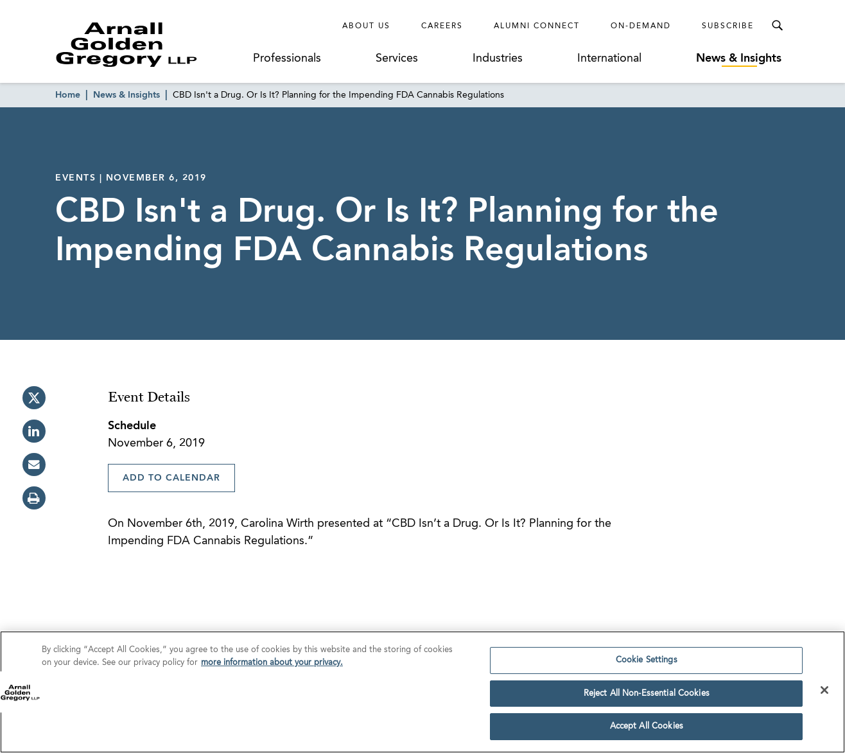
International (609, 58)
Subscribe (728, 26)
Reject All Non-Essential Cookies (647, 694)
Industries (498, 58)
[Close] (824, 691)
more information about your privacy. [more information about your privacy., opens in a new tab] (272, 663)
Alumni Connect (537, 26)
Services (397, 58)
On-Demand (641, 26)
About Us (366, 26)
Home (67, 95)
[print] (34, 497)
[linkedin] (34, 431)
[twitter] (34, 397)
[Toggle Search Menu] (777, 26)
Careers (442, 26)
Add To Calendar (171, 478)
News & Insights (738, 58)
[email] (34, 464)
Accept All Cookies (646, 727)
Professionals (287, 58)
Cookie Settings (646, 661)
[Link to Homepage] (150, 44)
